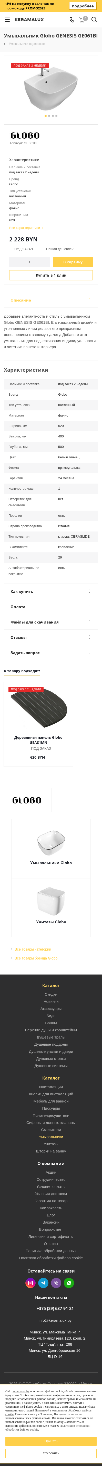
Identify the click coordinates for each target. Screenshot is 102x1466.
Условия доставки (51, 1188)
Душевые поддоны (51, 1039)
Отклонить (51, 1453)
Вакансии (51, 1217)
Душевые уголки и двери (51, 1046)
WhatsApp (69, 1278)
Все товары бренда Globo (36, 953)
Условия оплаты (51, 1181)
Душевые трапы (51, 1032)
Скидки (51, 989)
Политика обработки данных (51, 1245)
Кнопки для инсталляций (51, 1089)
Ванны (51, 1018)
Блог (51, 1210)
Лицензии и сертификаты (51, 1231)
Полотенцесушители (51, 1110)
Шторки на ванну (51, 1146)
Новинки (51, 996)
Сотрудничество (51, 1174)
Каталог (51, 980)
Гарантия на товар (51, 1195)
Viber (56, 1278)
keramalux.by (21, 1391)
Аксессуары (51, 1003)
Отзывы (51, 1238)
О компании (51, 1158)
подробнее (83, 5)
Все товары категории (33, 944)
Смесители (51, 1124)
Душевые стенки (51, 1053)
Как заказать (51, 1203)
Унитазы (51, 1139)
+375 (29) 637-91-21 (55, 1303)
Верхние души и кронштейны (51, 1025)
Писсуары (51, 1103)
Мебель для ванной (50, 1096)
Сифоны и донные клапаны (51, 1117)
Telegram (43, 1278)
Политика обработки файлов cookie (51, 1253)
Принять (51, 1441)
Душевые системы (50, 1060)
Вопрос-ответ (51, 1224)
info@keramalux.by (55, 1315)
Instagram (30, 1278)
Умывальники (51, 1132)
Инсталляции (51, 1082)
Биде (50, 1010)
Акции (51, 1167)
